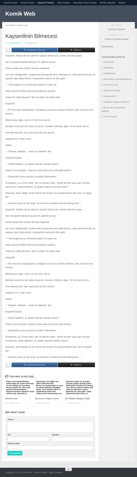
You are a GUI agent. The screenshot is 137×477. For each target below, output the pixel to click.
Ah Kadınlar (109, 62)
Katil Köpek (109, 68)
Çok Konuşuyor (110, 116)
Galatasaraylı (109, 73)
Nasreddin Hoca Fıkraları (85, 3)
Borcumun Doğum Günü (47, 398)
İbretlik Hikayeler (108, 3)
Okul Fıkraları (63, 3)
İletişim (122, 3)
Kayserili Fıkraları (46, 3)
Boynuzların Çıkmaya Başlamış (118, 79)
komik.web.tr (15, 43)
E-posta (56, 434)
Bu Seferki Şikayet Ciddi (77, 398)
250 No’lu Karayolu (112, 90)
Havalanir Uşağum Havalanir (116, 102)
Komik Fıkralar (10, 3)
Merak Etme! (11, 398)
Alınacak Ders (110, 96)
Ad (9, 434)
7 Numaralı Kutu (111, 85)
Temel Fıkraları (27, 3)
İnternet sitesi (13, 443)
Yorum (11, 419)
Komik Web (20, 13)
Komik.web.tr (107, 46)
